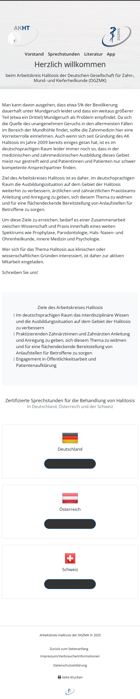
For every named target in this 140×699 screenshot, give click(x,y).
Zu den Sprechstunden (70, 463)
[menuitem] (34, 54)
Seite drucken (70, 677)
